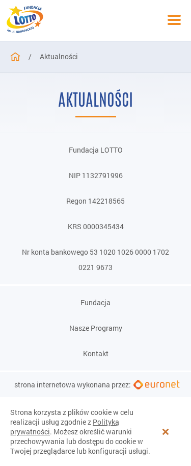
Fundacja (95, 302)
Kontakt (95, 353)
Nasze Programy (95, 328)
